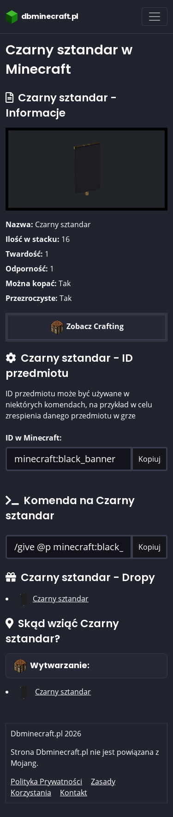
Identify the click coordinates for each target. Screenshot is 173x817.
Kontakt (73, 793)
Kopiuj (149, 459)
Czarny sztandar (61, 599)
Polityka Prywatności (46, 781)
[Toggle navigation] (154, 16)
